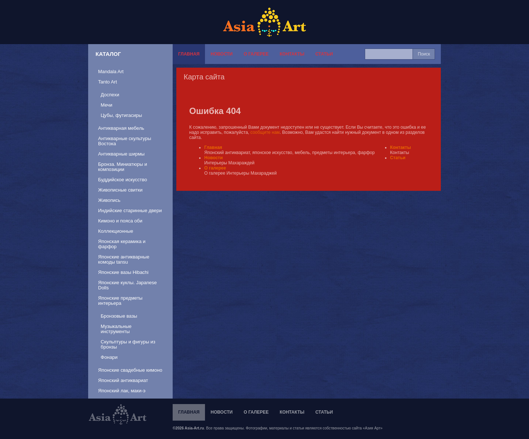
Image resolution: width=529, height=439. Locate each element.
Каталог (108, 54)
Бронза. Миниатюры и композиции (122, 166)
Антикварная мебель (121, 128)
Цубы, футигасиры (121, 115)
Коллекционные (115, 231)
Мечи (106, 105)
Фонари (109, 357)
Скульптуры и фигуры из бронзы (128, 344)
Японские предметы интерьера (120, 300)
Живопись (109, 200)
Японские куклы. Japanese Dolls (127, 285)
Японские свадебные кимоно (130, 370)
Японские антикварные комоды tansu (123, 259)
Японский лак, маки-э (121, 390)
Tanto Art (107, 82)
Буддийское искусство (122, 179)
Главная (188, 54)
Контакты (292, 54)
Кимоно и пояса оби (120, 221)
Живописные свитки (120, 190)
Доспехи (110, 94)
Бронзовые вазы (119, 316)
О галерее (256, 54)
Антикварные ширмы (121, 154)
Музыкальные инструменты (116, 329)
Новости (221, 54)
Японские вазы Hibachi (123, 272)
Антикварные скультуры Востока (124, 141)
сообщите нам (265, 132)
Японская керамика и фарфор (121, 244)
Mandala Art (110, 71)
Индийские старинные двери (130, 210)
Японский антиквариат (123, 380)
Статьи (324, 54)
